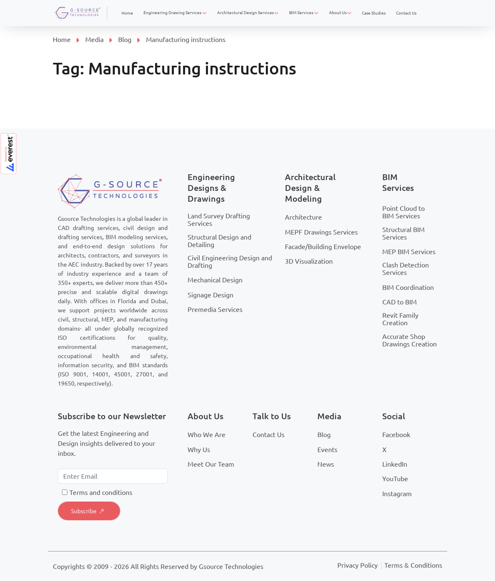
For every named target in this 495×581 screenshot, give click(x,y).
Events (327, 449)
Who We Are (206, 434)
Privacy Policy (357, 565)
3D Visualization (309, 261)
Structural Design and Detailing (219, 240)
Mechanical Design (215, 280)
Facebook (396, 434)
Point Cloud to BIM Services (403, 212)
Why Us (199, 449)
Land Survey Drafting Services (219, 219)
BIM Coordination (408, 287)
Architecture (303, 217)
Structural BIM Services (403, 233)
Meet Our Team (211, 464)
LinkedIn (394, 464)
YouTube (395, 478)
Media (94, 39)
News (325, 464)
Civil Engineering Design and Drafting (230, 261)
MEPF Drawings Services (321, 232)
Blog (124, 39)
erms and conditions (102, 492)
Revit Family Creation (400, 319)
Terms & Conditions (413, 565)
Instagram (397, 493)
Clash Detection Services (405, 268)
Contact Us (268, 434)
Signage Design (210, 295)
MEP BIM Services (409, 251)
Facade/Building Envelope (323, 246)
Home (62, 39)
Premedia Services (215, 309)
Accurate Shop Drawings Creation (409, 340)
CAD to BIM (399, 302)
